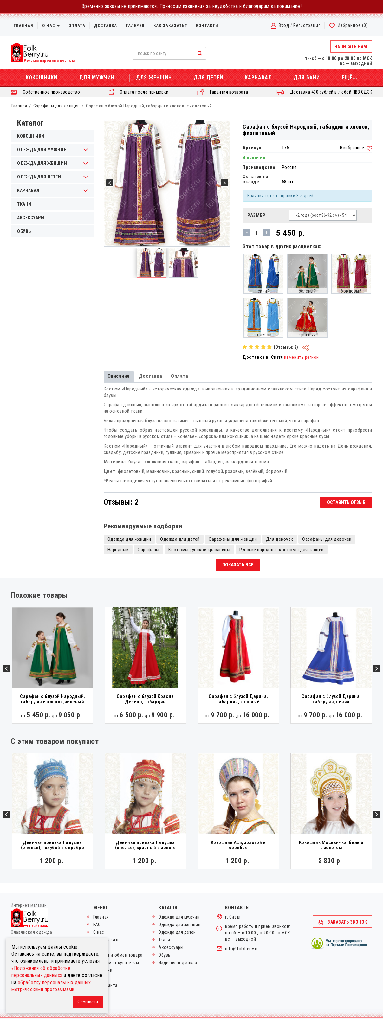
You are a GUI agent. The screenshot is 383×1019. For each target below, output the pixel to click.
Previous (6, 668)
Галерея (135, 25)
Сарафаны (148, 549)
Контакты (207, 25)
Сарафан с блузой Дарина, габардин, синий (331, 699)
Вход (284, 25)
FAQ (97, 924)
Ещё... (349, 77)
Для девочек (279, 539)
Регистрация (307, 25)
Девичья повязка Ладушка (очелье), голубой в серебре (52, 845)
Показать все (238, 565)
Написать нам (350, 46)
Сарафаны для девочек (327, 539)
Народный (118, 549)
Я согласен (87, 1001)
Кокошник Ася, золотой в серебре (238, 845)
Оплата (76, 25)
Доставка (105, 25)
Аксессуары (30, 217)
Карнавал (258, 77)
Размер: (257, 215)
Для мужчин (96, 77)
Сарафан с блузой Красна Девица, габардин (145, 699)
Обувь (24, 231)
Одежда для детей (180, 539)
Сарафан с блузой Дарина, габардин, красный (238, 699)
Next (376, 668)
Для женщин (154, 77)
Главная (23, 25)
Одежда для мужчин (179, 916)
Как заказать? (170, 25)
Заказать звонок (342, 922)
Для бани (307, 77)
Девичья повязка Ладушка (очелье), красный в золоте (145, 845)
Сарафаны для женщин (56, 105)
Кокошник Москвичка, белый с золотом (331, 845)
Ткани (24, 204)
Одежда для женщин (129, 539)
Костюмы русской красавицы (199, 549)
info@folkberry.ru (242, 948)
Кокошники (41, 77)
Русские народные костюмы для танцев (281, 549)
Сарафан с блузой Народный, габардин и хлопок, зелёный (52, 699)
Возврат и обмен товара (118, 955)
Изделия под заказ (178, 962)
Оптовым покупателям (116, 962)
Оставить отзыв (346, 502)
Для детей (208, 77)
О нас (51, 25)
